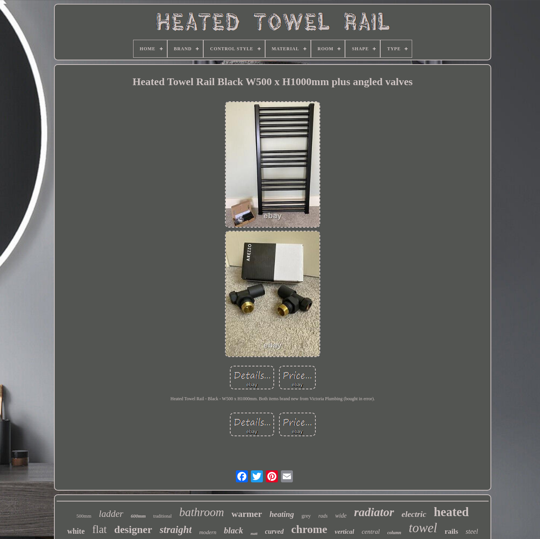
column (394, 532)
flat (99, 529)
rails (451, 531)
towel (423, 528)
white (76, 531)
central (371, 531)
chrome (309, 529)
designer (133, 529)
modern (207, 532)
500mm (84, 516)
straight (176, 529)
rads (323, 516)
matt (253, 533)
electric (414, 514)
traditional (162, 516)
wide (340, 515)
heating (282, 514)
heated (451, 512)
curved (274, 531)
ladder (111, 514)
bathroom (201, 512)
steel (472, 531)
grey (306, 516)
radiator (374, 512)
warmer (246, 514)
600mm (138, 516)
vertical (344, 531)
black (233, 530)
